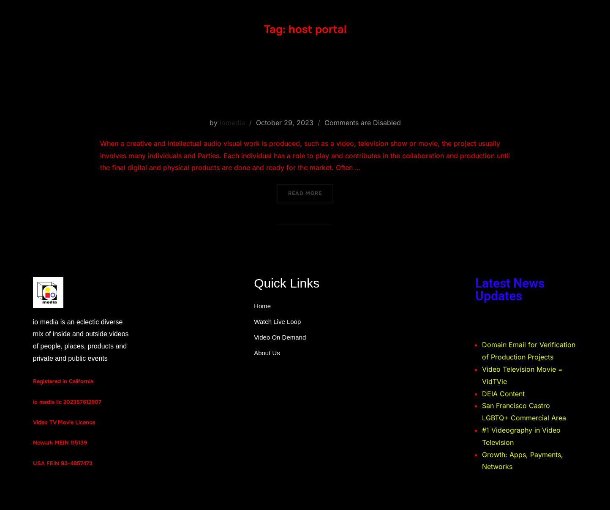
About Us (267, 352)
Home (262, 306)
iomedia (232, 122)
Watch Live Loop (277, 321)
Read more (310, 190)
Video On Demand (280, 337)
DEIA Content (503, 393)
